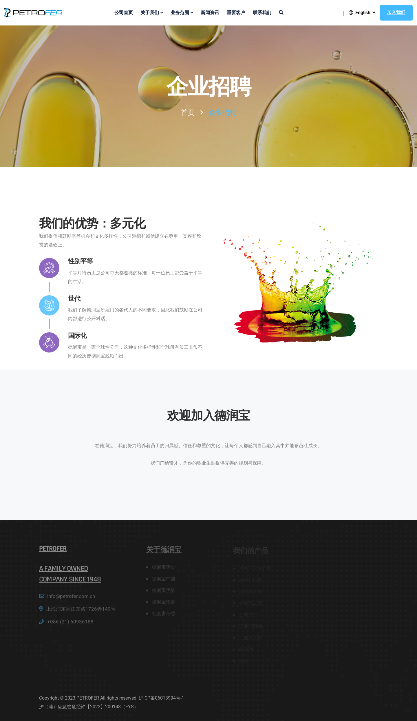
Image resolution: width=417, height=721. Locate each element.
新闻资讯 (210, 13)
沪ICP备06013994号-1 (161, 698)
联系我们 (262, 13)
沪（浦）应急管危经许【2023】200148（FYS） (88, 706)
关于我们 (149, 13)
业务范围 (180, 13)
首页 (188, 113)
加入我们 (396, 13)
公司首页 (123, 13)
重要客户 (236, 13)
